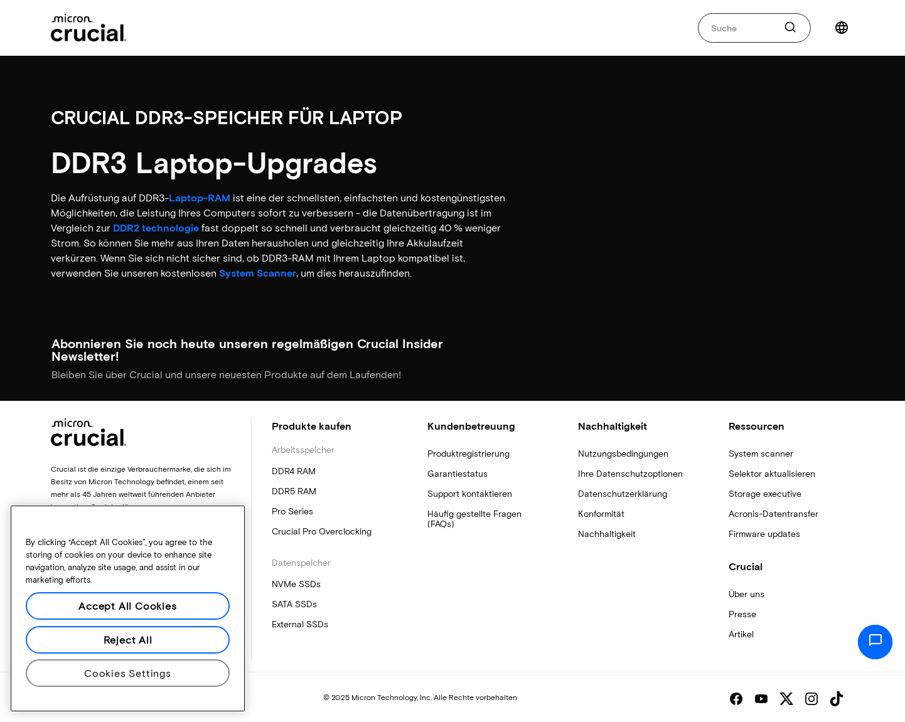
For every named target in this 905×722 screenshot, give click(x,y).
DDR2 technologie (156, 227)
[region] (127, 608)
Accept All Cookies (127, 606)
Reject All (128, 639)
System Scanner (257, 273)
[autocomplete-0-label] (736, 28)
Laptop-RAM (199, 197)
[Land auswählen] (841, 27)
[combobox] (754, 28)
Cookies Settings (127, 673)
